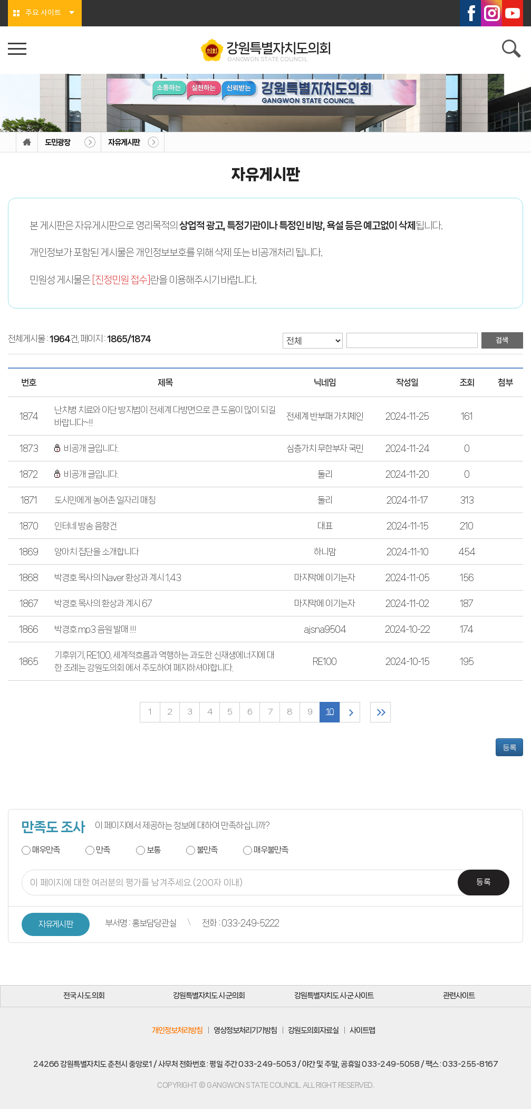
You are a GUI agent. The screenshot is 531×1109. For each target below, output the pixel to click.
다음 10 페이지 (350, 712)
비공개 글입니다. (86, 448)
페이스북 (470, 13)
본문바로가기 (0, 0)
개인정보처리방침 (177, 1030)
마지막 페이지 (381, 712)
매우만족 (46, 850)
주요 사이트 (43, 13)
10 (330, 712)
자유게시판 (124, 142)
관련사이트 (459, 996)
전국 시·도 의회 (83, 996)
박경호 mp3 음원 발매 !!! (95, 629)
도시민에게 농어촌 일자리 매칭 (104, 500)
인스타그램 (491, 13)
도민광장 (57, 142)
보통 (153, 850)
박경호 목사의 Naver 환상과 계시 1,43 (117, 577)
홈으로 (27, 142)
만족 (103, 850)
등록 (509, 747)
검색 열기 (512, 50)
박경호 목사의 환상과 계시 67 (103, 603)
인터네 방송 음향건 (85, 526)
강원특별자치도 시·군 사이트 (333, 996)
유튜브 (512, 13)
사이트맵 (362, 1030)
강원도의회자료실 (313, 1030)
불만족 (207, 850)
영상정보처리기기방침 (245, 1030)
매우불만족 (271, 850)
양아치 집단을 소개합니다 (96, 551)
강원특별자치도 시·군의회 (209, 996)
